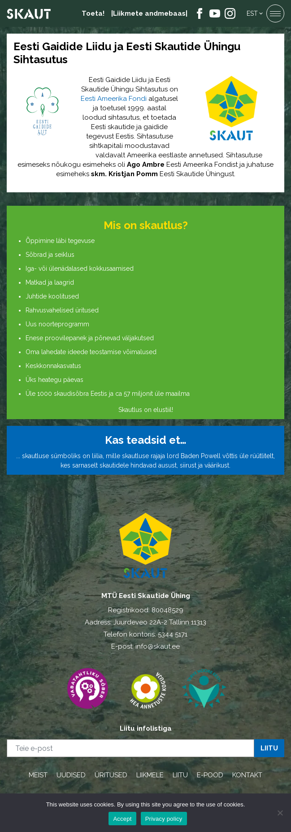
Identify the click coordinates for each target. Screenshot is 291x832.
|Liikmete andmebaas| (149, 13)
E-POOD (210, 775)
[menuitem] (255, 13)
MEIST (38, 775)
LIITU (180, 775)
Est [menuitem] (252, 13)
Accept (122, 818)
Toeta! (93, 13)
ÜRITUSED (111, 775)
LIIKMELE (150, 775)
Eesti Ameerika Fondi (114, 99)
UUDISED (71, 775)
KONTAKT (247, 775)
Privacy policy (163, 818)
